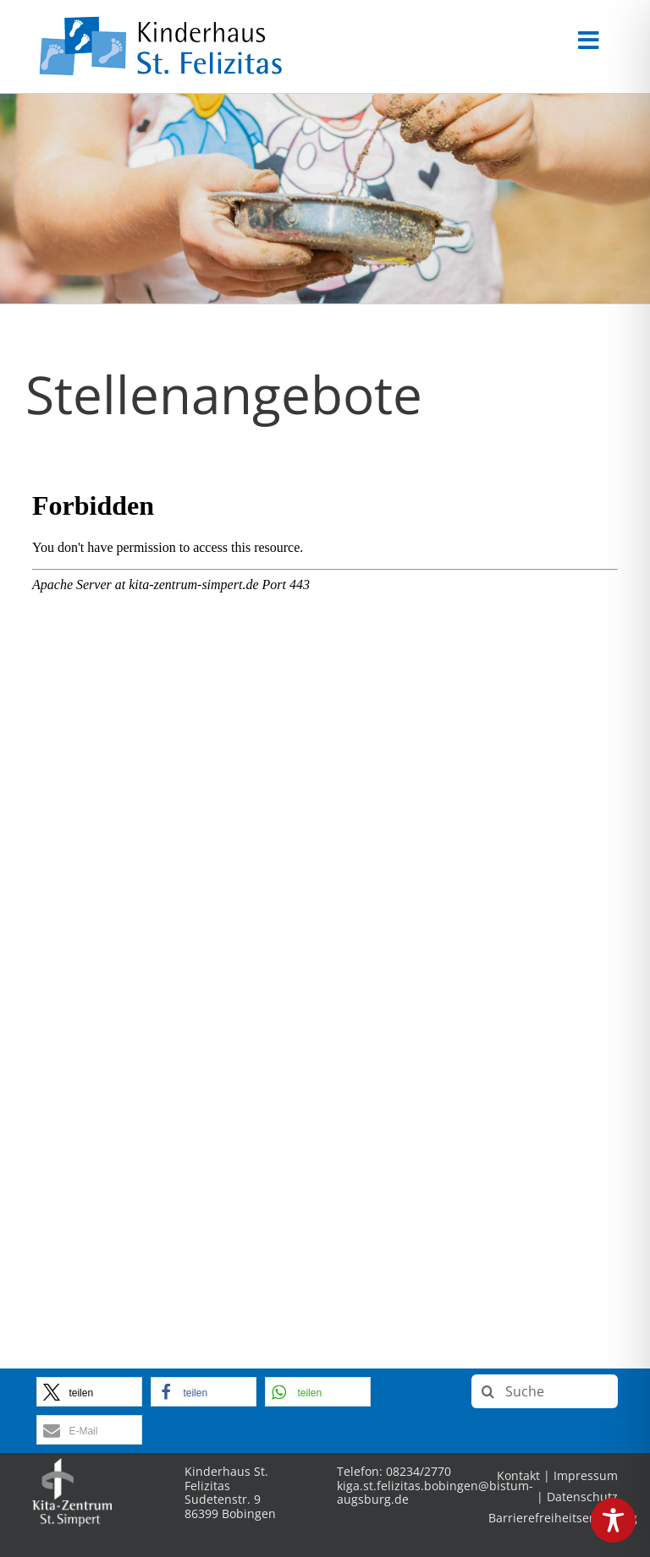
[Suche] (544, 1391)
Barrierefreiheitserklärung (562, 1518)
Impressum (586, 1475)
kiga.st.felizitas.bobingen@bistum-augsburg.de (435, 1493)
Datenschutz (582, 1497)
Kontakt (518, 1475)
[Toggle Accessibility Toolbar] (613, 1520)
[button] (89, 1392)
